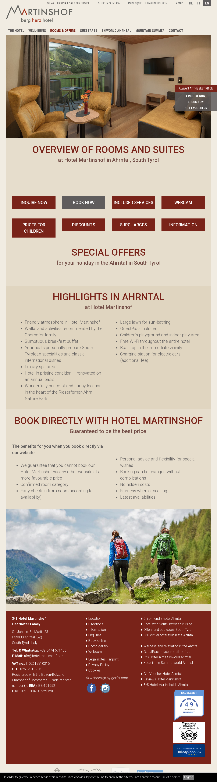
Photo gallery (97, 646)
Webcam (183, 202)
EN (207, 3)
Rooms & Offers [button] (63, 31)
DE (191, 3)
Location (94, 619)
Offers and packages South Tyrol (167, 630)
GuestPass (88, 31)
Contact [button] (176, 31)
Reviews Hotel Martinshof (162, 679)
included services (133, 202)
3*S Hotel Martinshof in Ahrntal (165, 685)
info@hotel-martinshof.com (44, 656)
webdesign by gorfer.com (109, 678)
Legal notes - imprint (102, 659)
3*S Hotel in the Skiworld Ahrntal (167, 657)
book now (84, 202)
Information (183, 224)
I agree (188, 777)
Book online (96, 641)
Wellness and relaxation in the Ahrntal (170, 646)
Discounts (83, 224)
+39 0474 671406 (53, 650)
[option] (108, 83)
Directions (94, 624)
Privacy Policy (97, 665)
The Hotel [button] (16, 31)
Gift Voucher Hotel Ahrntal (162, 674)
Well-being (37, 31)
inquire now (34, 202)
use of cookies (171, 777)
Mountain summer (149, 31)
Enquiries (94, 635)
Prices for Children (33, 228)
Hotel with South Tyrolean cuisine (167, 624)
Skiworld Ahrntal (116, 31)
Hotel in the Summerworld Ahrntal (168, 663)
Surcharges (133, 224)
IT (198, 3)
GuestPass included (138, 328)
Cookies (93, 670)
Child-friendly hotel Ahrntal (162, 619)
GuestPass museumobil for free (167, 652)
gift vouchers (196, 108)
